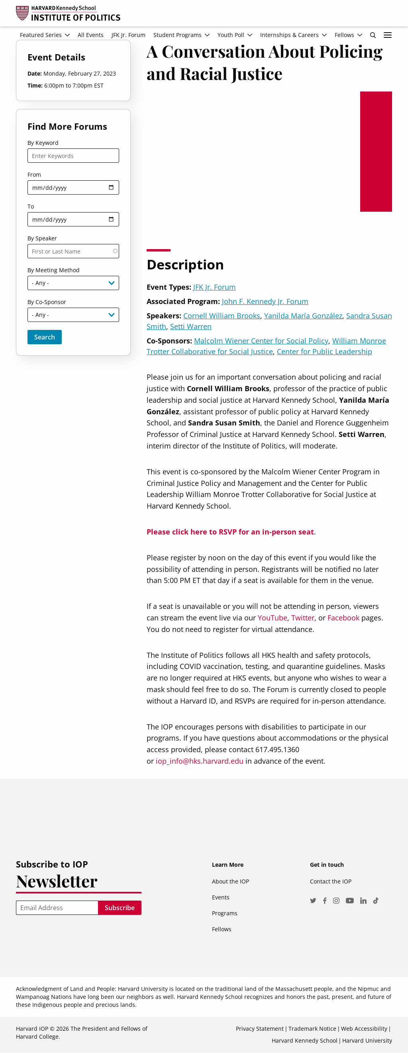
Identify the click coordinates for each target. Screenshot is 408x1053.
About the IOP (230, 881)
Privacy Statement (260, 1028)
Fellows (221, 929)
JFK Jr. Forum (214, 287)
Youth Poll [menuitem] (231, 35)
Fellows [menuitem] (344, 35)
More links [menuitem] (388, 35)
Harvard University (367, 1040)
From (34, 174)
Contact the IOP (330, 881)
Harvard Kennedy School (304, 1040)
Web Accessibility (364, 1028)
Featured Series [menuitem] (41, 35)
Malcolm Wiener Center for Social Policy (261, 340)
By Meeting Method (53, 270)
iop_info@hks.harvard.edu (199, 761)
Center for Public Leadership (324, 351)
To (30, 206)
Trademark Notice (312, 1028)
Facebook (343, 617)
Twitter (302, 617)
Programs (224, 913)
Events (221, 897)
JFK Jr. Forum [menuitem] (128, 35)
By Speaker (42, 238)
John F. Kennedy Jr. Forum (265, 301)
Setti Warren (191, 326)
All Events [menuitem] (91, 35)
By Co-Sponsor (46, 302)
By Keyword (43, 142)
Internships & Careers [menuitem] (289, 35)
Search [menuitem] (373, 35)
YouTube (272, 617)
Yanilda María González (303, 315)
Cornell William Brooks (221, 315)
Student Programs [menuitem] (177, 35)
